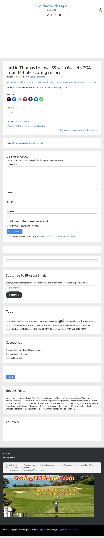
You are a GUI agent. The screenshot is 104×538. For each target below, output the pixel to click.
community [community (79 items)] (28, 321)
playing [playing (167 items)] (79, 325)
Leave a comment (37, 77)
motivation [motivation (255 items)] (52, 325)
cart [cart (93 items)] (22, 321)
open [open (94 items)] (60, 325)
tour (37, 143)
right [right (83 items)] (92, 325)
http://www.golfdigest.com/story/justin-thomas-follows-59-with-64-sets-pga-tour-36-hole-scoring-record (51, 82)
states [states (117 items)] (19, 329)
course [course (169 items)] (35, 321)
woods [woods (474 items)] (76, 328)
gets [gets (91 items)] (56, 321)
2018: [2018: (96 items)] (8, 321)
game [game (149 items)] (52, 321)
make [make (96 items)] (39, 325)
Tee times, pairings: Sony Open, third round (78, 130)
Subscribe (14, 295)
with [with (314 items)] (69, 328)
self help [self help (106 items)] (13, 329)
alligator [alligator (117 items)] (14, 321)
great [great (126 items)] (11, 325)
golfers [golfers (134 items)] (75, 321)
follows (15, 143)
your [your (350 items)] (83, 328)
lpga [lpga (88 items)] (34, 325)
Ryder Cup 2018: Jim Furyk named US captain (26, 126)
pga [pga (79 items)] (70, 325)
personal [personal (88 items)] (66, 325)
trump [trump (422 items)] (47, 328)
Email (10, 202)
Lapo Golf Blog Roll (23, 121)
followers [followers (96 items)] (46, 321)
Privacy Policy (9, 458)
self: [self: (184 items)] (8, 329)
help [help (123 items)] (15, 325)
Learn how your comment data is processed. (58, 236)
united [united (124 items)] (60, 329)
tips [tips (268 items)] (41, 329)
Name (10, 193)
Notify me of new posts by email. (24, 226)
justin (21, 143)
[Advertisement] (52, 39)
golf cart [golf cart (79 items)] (69, 321)
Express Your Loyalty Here (17, 354)
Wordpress (41, 530)
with (41, 143)
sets (26, 143)
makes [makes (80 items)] (43, 325)
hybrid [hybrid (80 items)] (19, 325)
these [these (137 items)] (29, 329)
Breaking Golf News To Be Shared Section (23, 350)
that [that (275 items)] (24, 329)
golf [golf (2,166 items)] (62, 320)
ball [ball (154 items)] (19, 321)
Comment (12, 164)
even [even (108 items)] (40, 321)
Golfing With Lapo (52, 6)
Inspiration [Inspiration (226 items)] (27, 325)
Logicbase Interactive (68, 530)
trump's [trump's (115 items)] (54, 329)
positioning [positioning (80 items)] (86, 325)
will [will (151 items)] (64, 329)
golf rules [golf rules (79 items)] (89, 321)
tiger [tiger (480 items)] (35, 328)
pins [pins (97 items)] (73, 325)
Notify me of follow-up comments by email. (28, 221)
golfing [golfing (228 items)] (82, 321)
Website (10, 211)
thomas (32, 143)
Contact (6, 454)
